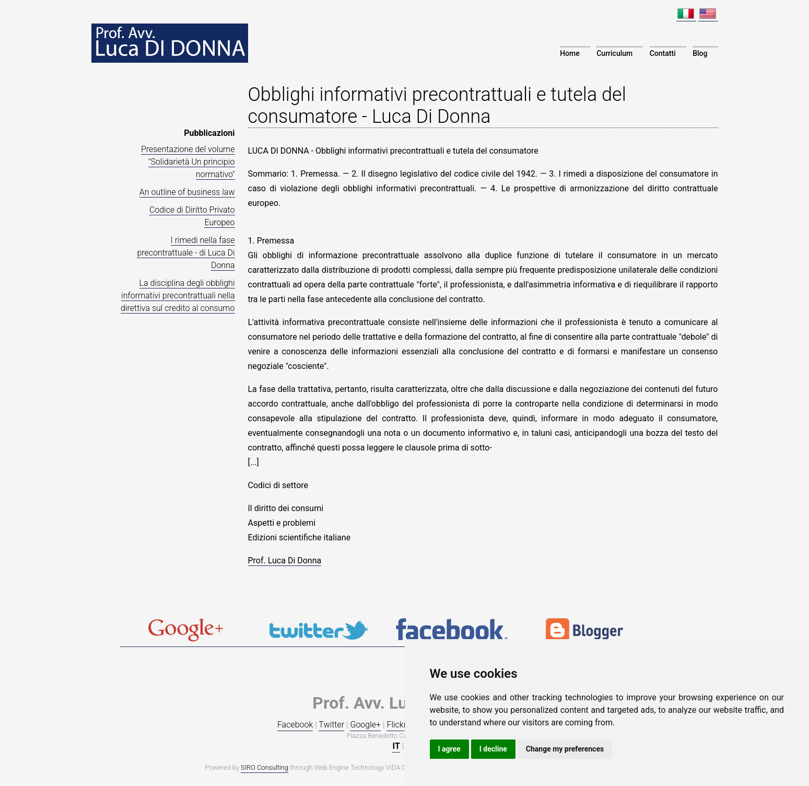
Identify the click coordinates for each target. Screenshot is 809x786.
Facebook (295, 725)
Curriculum (614, 53)
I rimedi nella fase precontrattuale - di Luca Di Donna (186, 252)
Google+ (365, 725)
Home (570, 53)
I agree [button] (449, 749)
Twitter (331, 725)
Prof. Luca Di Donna (285, 560)
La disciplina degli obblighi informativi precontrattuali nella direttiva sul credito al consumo (178, 295)
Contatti (663, 53)
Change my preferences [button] (565, 749)
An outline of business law (187, 192)
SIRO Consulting (264, 767)
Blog (700, 53)
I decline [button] (493, 749)
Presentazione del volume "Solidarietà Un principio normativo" (188, 161)
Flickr (396, 725)
